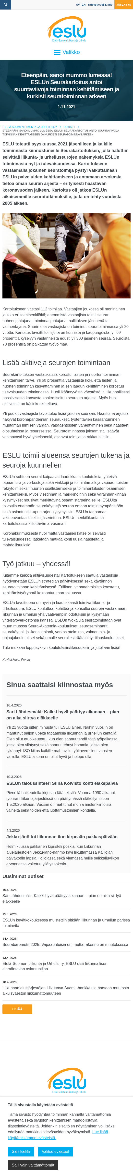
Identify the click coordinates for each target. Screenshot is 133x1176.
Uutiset (69, 126)
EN (84, 4)
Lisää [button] (17, 1009)
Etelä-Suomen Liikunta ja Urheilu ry (29, 126)
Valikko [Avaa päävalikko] (66, 52)
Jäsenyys (123, 4)
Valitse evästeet (55, 1151)
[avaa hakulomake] (5, 5)
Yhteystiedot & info (99, 4)
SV (78, 4)
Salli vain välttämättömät (33, 1165)
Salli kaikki (21, 1151)
